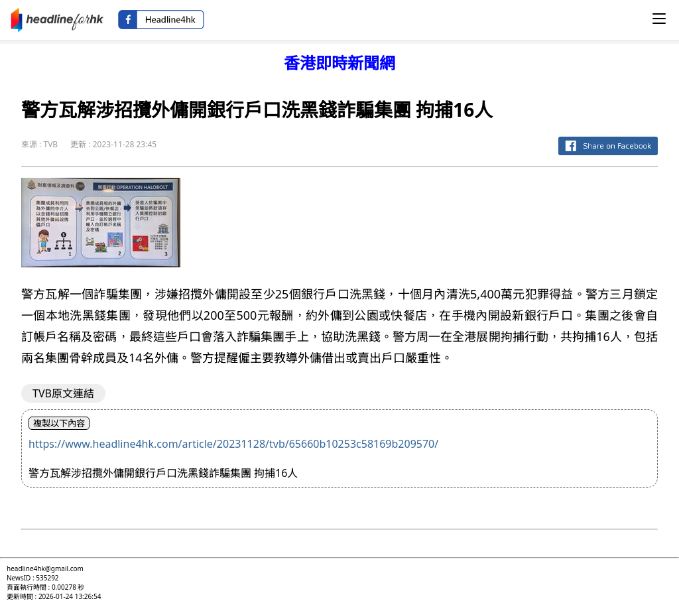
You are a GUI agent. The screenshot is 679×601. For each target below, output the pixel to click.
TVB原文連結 (63, 393)
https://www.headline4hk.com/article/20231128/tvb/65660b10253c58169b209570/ (233, 443)
